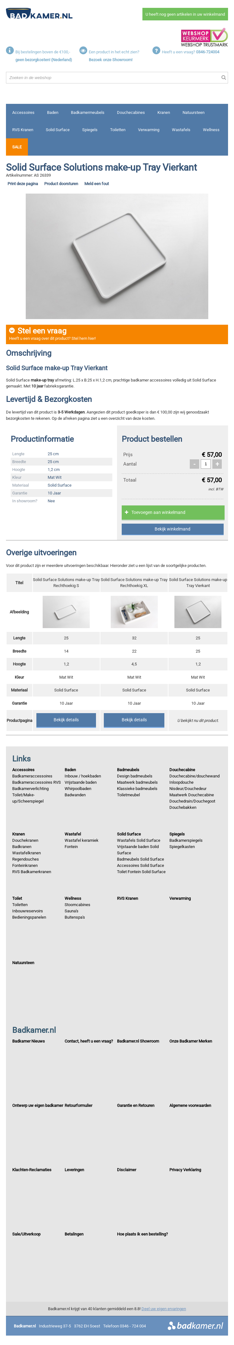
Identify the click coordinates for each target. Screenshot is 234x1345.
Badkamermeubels (87, 112)
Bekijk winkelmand (172, 528)
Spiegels (90, 129)
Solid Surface (58, 129)
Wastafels (181, 129)
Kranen (163, 112)
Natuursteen (194, 112)
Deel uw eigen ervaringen (163, 1308)
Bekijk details (66, 719)
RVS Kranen (22, 129)
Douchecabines (131, 112)
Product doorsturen (61, 183)
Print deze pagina (23, 183)
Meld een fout (96, 183)
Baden (52, 112)
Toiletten (117, 129)
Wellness (211, 129)
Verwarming (148, 129)
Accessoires (23, 112)
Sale (17, 147)
